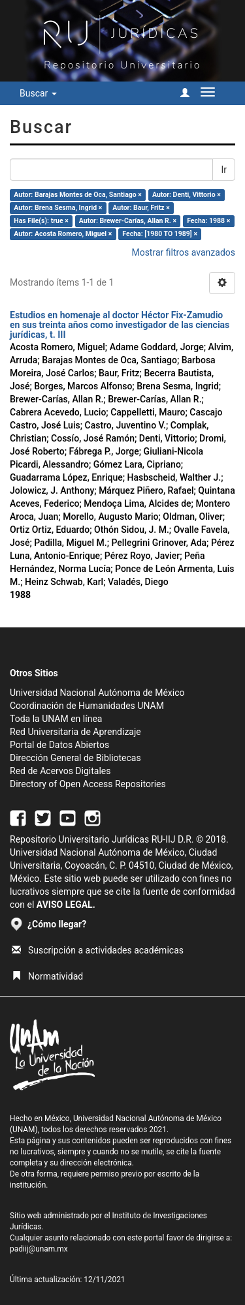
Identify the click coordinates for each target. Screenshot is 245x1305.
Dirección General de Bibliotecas (75, 758)
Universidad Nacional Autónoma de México (97, 692)
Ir (224, 169)
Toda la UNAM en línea (56, 718)
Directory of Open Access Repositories (88, 784)
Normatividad (47, 976)
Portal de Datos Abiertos (59, 745)
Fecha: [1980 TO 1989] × (159, 234)
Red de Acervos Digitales (60, 771)
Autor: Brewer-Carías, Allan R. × (127, 221)
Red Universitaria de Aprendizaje (75, 732)
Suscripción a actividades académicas (98, 950)
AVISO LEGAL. (66, 904)
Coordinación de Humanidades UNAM (87, 705)
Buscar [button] (38, 93)
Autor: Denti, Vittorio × (186, 194)
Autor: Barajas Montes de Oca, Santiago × (78, 194)
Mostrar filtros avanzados (183, 252)
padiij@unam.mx (39, 1248)
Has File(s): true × (41, 221)
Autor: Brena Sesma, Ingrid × (58, 207)
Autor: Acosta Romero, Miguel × (63, 234)
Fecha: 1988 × (208, 221)
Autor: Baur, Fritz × (140, 207)
